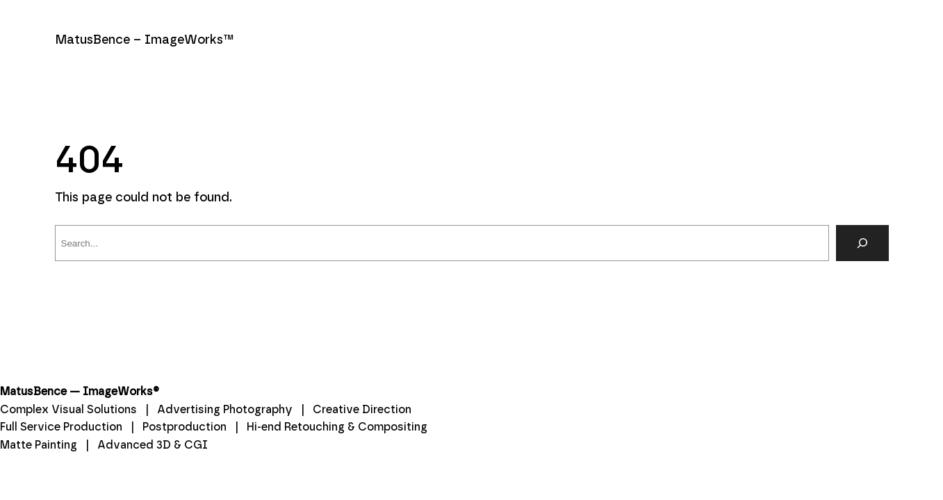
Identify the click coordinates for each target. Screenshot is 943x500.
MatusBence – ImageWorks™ (144, 40)
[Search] (862, 243)
